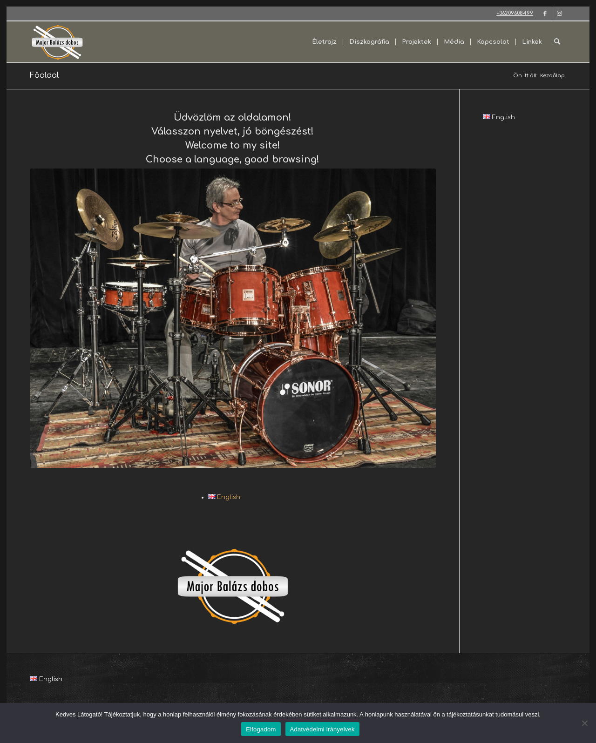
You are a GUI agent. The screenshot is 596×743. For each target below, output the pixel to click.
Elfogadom (261, 729)
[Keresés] (557, 41)
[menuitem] (324, 41)
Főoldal (44, 75)
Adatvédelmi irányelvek (322, 729)
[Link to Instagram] (559, 13)
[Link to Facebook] (545, 13)
